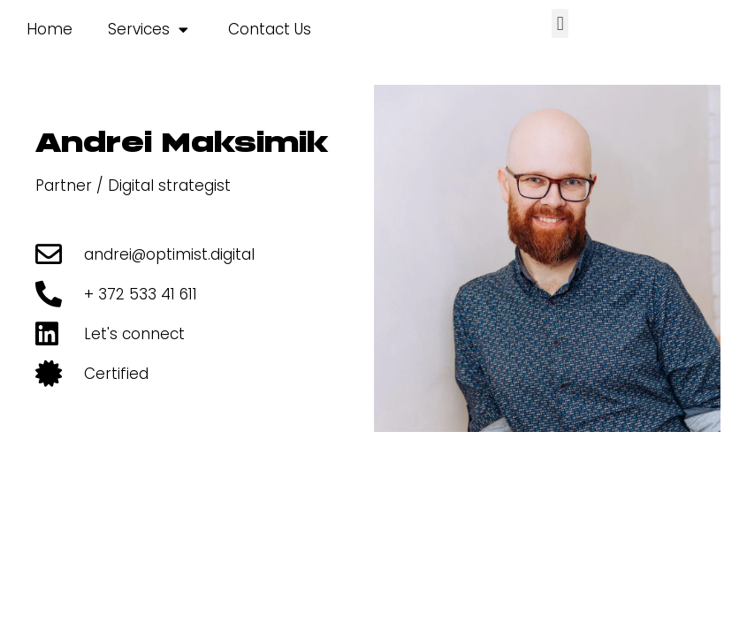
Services (148, 29)
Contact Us (269, 29)
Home (49, 29)
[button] (560, 23)
